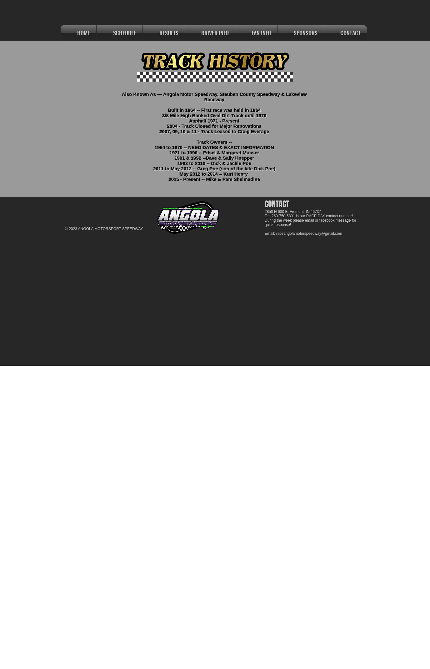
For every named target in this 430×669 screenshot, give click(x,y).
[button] (164, 33)
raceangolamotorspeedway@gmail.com (309, 233)
